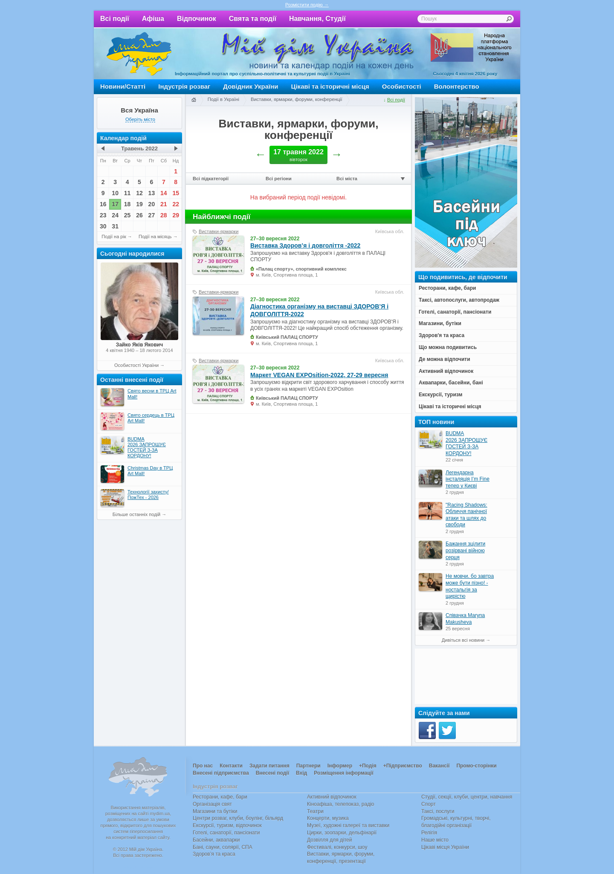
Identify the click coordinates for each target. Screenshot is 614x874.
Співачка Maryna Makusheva (465, 618)
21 (163, 204)
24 (115, 215)
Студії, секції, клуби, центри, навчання (466, 797)
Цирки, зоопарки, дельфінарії (342, 833)
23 (103, 215)
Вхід (301, 773)
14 (163, 193)
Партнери (308, 766)
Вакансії (439, 766)
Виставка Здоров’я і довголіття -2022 (305, 245)
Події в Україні (223, 99)
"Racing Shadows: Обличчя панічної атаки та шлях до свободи (466, 515)
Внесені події (272, 773)
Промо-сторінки (476, 766)
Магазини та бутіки (215, 811)
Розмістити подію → (307, 4)
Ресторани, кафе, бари (220, 797)
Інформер (339, 766)
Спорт (428, 804)
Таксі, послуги (437, 811)
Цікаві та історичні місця (330, 86)
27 (151, 215)
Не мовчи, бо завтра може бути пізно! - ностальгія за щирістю (470, 586)
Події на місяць (155, 236)
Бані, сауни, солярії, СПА (222, 847)
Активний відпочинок (331, 797)
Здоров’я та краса (214, 854)
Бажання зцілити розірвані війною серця (465, 550)
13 (151, 193)
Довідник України (250, 86)
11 (127, 193)
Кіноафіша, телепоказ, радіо (340, 804)
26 (139, 215)
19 (139, 204)
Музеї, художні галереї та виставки (348, 825)
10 (115, 193)
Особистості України (136, 365)
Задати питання (269, 766)
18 (127, 204)
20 (151, 204)
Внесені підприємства (221, 773)
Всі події (114, 18)
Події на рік (113, 236)
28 (163, 215)
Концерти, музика (328, 818)
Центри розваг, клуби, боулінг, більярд (238, 818)
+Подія (368, 766)
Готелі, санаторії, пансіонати (226, 833)
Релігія (429, 833)
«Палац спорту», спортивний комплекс (301, 268)
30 (103, 226)
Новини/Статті (122, 86)
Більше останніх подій (136, 514)
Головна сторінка (193, 100)
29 (175, 215)
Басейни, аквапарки (216, 840)
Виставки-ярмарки (218, 231)
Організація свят (212, 804)
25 (127, 215)
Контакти (231, 766)
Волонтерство (456, 86)
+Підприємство (402, 766)
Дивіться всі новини (463, 640)
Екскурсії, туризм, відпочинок (227, 825)
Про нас (203, 766)
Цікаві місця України (445, 847)
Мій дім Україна (139, 53)
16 (103, 204)
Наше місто (435, 840)
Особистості (401, 86)
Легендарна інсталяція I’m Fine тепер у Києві (467, 479)
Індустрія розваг (184, 86)
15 (175, 193)
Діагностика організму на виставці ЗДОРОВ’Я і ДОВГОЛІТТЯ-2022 (319, 310)
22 (175, 204)
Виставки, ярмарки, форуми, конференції (296, 99)
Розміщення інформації (343, 773)
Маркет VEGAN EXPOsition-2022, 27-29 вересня (319, 375)
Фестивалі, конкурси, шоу (337, 847)
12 (139, 193)
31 (115, 226)
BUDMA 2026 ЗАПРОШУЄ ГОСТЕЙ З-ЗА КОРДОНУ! (466, 443)
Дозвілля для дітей (329, 840)
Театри (315, 811)
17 (115, 204)
